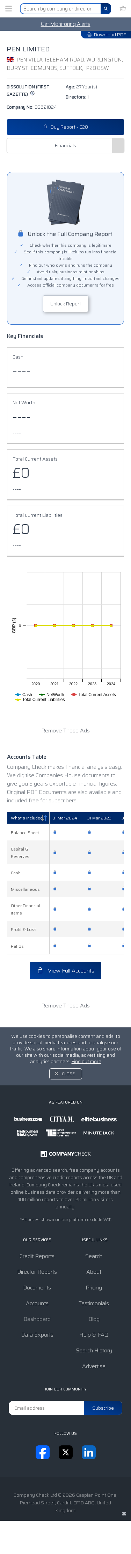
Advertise (93, 1366)
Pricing (94, 1287)
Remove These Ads (65, 730)
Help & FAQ (93, 1334)
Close (68, 1073)
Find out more (86, 1061)
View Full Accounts (65, 970)
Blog (94, 1319)
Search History (94, 1350)
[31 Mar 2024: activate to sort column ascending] (66, 818)
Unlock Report (65, 304)
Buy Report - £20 (65, 127)
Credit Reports (37, 1256)
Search (93, 1256)
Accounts (37, 1303)
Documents (37, 1287)
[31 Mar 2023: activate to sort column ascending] (101, 818)
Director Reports (37, 1271)
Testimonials (94, 1303)
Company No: (32, 107)
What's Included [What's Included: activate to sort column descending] (27, 818)
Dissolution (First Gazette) (28, 90)
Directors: (77, 97)
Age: (81, 87)
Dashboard (37, 1319)
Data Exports (37, 1334)
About (93, 1271)
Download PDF (106, 34)
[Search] (106, 8)
